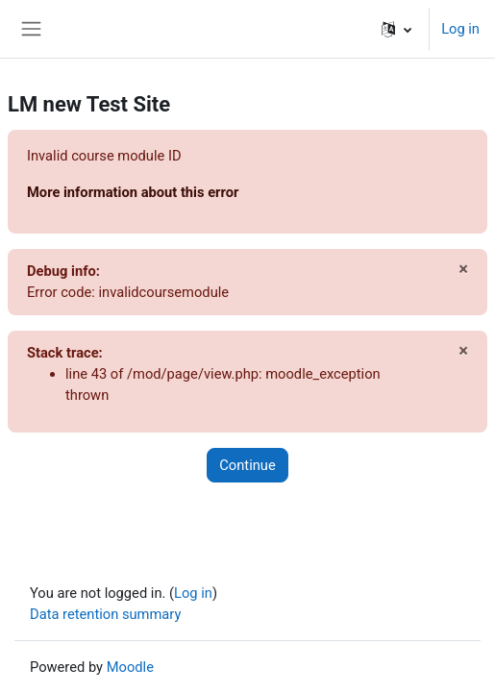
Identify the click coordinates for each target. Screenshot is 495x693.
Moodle (130, 667)
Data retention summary (105, 614)
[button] (396, 29)
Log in (460, 28)
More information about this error (132, 192)
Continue (247, 465)
